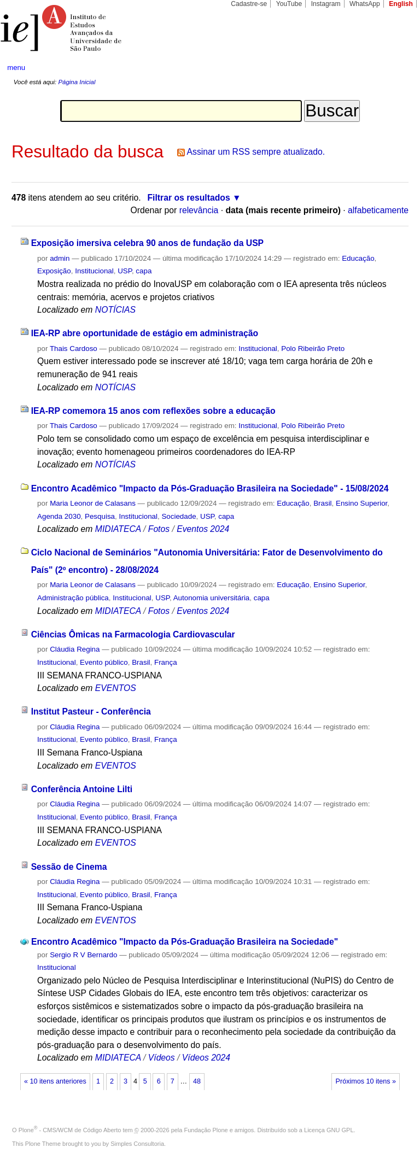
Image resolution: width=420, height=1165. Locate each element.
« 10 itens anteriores (55, 1081)
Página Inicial (76, 82)
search (390, 67)
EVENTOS (115, 688)
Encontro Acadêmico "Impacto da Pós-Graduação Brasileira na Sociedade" (184, 941)
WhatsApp (364, 4)
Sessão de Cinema (69, 866)
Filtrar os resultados (189, 197)
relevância (199, 210)
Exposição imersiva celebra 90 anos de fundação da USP (147, 243)
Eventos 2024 (203, 529)
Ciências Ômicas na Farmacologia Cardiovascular (133, 634)
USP (125, 271)
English (401, 4)
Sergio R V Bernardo (83, 955)
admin (59, 258)
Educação (358, 258)
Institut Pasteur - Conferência (91, 711)
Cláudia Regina (75, 649)
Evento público (104, 662)
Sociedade (178, 516)
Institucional (94, 271)
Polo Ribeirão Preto (313, 348)
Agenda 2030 (59, 516)
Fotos (159, 529)
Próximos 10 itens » (366, 1081)
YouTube (289, 4)
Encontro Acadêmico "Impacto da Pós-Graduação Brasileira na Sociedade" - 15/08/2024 (210, 488)
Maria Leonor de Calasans (93, 503)
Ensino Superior (361, 503)
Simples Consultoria (137, 1143)
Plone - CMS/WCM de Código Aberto (70, 1130)
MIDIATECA (118, 529)
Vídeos (161, 1057)
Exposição (54, 271)
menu (16, 67)
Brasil (322, 503)
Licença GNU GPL (328, 1130)
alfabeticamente (378, 210)
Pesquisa (100, 516)
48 (197, 1081)
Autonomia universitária (211, 598)
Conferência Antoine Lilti (81, 789)
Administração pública (73, 598)
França (165, 662)
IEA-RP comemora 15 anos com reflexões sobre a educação (153, 410)
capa (143, 271)
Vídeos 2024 (206, 1057)
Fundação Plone (206, 1130)
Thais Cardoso (73, 348)
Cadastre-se (249, 4)
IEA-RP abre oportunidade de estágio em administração (144, 333)
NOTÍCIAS (115, 309)
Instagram (326, 4)
